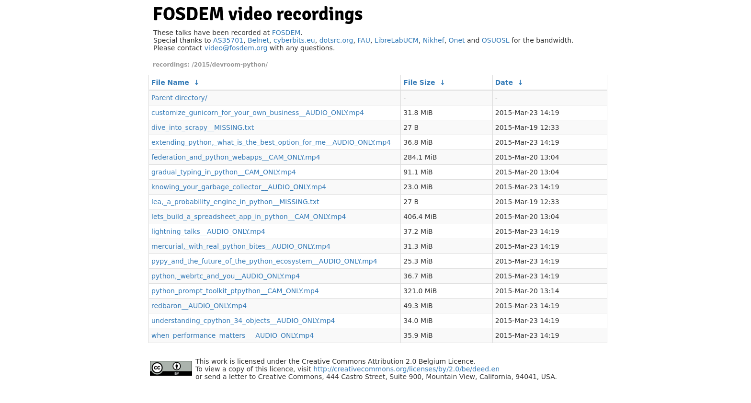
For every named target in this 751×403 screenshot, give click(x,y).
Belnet (258, 40)
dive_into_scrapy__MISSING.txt (202, 127)
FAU (363, 40)
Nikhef (433, 40)
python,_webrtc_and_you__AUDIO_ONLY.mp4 (225, 276)
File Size (419, 82)
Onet (457, 40)
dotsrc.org (336, 40)
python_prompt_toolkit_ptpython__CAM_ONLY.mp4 (235, 291)
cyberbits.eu (294, 40)
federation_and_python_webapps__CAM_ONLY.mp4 (235, 157)
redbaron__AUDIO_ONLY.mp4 (199, 306)
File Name (170, 82)
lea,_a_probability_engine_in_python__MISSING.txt (235, 202)
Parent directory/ (179, 98)
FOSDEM (286, 32)
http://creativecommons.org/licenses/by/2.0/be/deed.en (406, 369)
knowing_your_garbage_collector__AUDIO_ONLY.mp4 (238, 187)
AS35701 (228, 40)
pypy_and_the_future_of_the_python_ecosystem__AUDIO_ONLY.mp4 (264, 261)
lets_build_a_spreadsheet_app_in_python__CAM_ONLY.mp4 (248, 216)
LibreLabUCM (397, 40)
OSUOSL (496, 40)
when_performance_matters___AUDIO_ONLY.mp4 (232, 335)
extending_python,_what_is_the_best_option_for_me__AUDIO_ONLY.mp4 (271, 142)
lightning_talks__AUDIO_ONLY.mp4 (208, 231)
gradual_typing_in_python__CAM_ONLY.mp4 (223, 172)
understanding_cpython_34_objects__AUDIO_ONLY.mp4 (243, 320)
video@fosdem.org (236, 48)
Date (504, 82)
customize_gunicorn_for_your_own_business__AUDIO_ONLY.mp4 (257, 112)
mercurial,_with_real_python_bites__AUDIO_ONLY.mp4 (240, 246)
